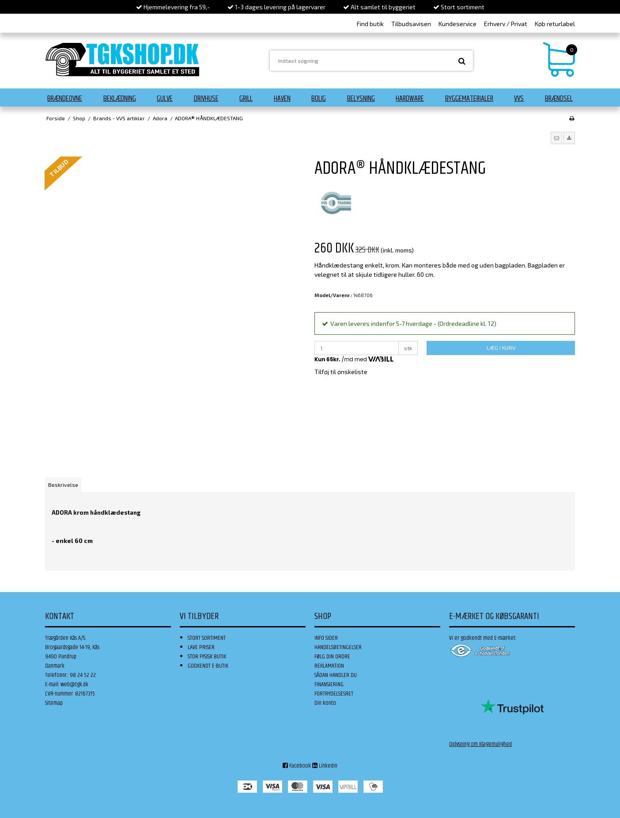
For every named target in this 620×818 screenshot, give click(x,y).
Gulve (165, 98)
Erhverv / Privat (505, 23)
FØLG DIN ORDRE (332, 656)
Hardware (410, 98)
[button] (556, 138)
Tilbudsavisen (411, 23)
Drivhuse (206, 98)
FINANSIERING (329, 684)
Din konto (325, 703)
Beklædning (119, 98)
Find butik (370, 23)
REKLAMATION (329, 666)
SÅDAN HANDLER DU (335, 675)
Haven (282, 98)
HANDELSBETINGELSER (338, 647)
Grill (246, 98)
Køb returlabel (555, 23)
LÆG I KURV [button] (501, 347)
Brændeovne (64, 98)
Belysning (361, 98)
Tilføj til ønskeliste (340, 371)
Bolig (318, 98)
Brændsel (559, 98)
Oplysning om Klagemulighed (480, 744)
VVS (519, 98)
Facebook (297, 766)
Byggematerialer (469, 98)
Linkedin (324, 766)
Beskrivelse (63, 485)
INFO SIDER (326, 638)
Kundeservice (457, 23)
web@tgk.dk (74, 684)
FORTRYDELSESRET (333, 694)
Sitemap (54, 703)
